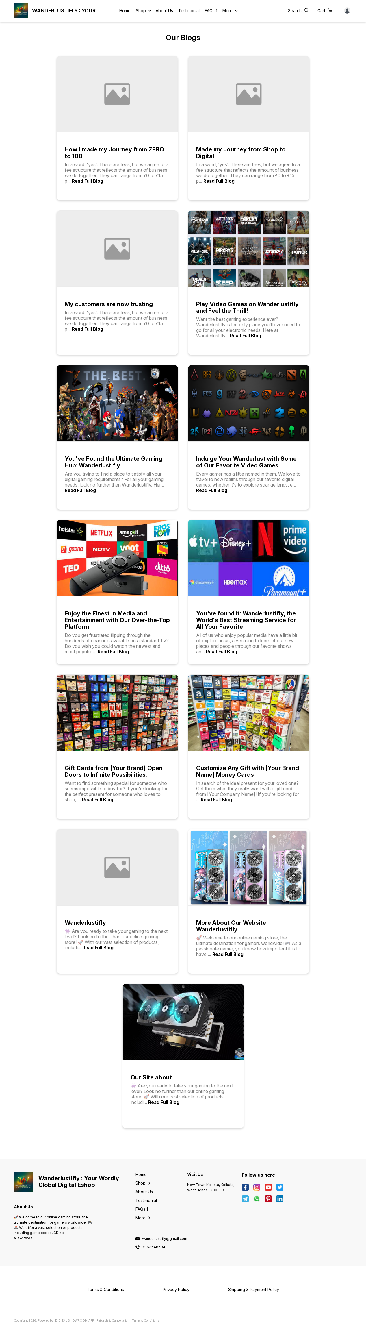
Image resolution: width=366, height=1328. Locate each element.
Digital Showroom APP (74, 1320)
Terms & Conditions (145, 1320)
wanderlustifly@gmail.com (164, 1239)
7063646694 (153, 1247)
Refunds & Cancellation (112, 1320)
